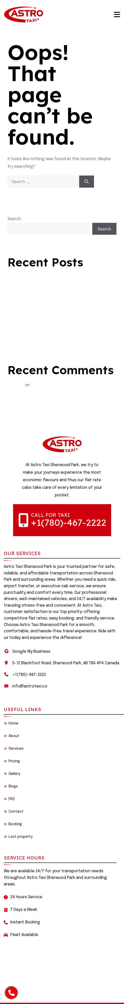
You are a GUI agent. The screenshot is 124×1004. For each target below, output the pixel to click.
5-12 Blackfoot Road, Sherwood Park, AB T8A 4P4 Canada (65, 663)
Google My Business (31, 651)
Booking (13, 824)
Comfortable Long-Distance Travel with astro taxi (55, 277)
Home (11, 723)
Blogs (11, 786)
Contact (13, 811)
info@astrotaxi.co (29, 686)
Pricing (12, 761)
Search (14, 219)
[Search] (86, 182)
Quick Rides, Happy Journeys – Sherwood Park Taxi (55, 287)
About (11, 736)
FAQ (9, 799)
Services (13, 748)
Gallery (12, 774)
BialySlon (16, 385)
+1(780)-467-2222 (68, 522)
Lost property (18, 837)
